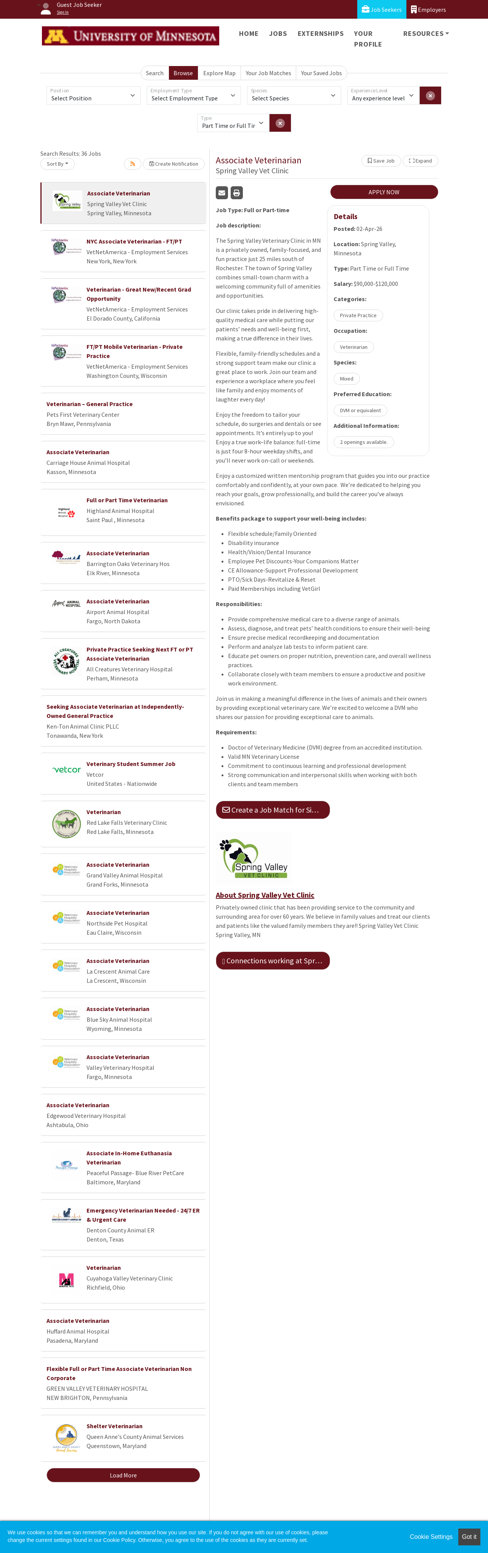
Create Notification (173, 163)
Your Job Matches (268, 73)
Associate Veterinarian (118, 193)
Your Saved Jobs (321, 73)
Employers (428, 9)
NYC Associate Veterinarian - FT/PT (134, 241)
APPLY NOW (384, 192)
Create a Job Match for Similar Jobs (276, 809)
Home (248, 33)
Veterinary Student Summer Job (131, 764)
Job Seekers (382, 9)
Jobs (278, 33)
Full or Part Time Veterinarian (127, 500)
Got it (469, 1537)
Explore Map (219, 73)
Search (155, 73)
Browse (183, 73)
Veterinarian (104, 812)
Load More (123, 1475)
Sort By (55, 163)
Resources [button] (423, 33)
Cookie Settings (431, 1537)
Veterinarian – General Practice (90, 404)
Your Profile (368, 38)
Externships (321, 33)
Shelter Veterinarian (115, 1426)
